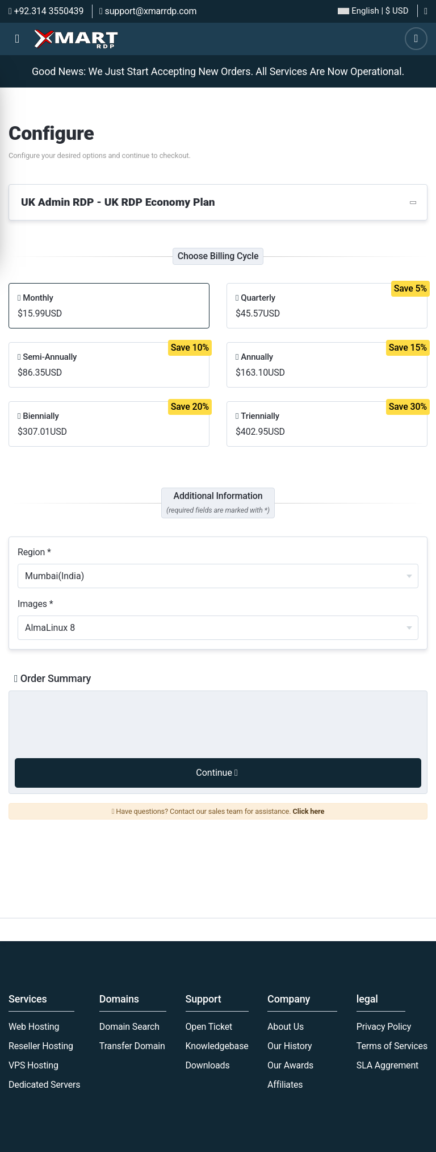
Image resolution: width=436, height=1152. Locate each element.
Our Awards (290, 1065)
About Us (285, 1026)
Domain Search (129, 1026)
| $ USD (373, 11)
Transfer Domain (132, 1046)
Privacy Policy (384, 1026)
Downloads (208, 1065)
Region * (34, 552)
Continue (216, 772)
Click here (308, 811)
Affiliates (285, 1084)
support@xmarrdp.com (147, 11)
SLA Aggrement (387, 1065)
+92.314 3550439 (46, 11)
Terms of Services (392, 1046)
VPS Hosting (33, 1065)
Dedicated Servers (44, 1084)
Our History (289, 1046)
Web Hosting (34, 1026)
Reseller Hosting (41, 1046)
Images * (35, 603)
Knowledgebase (217, 1046)
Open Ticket (209, 1026)
